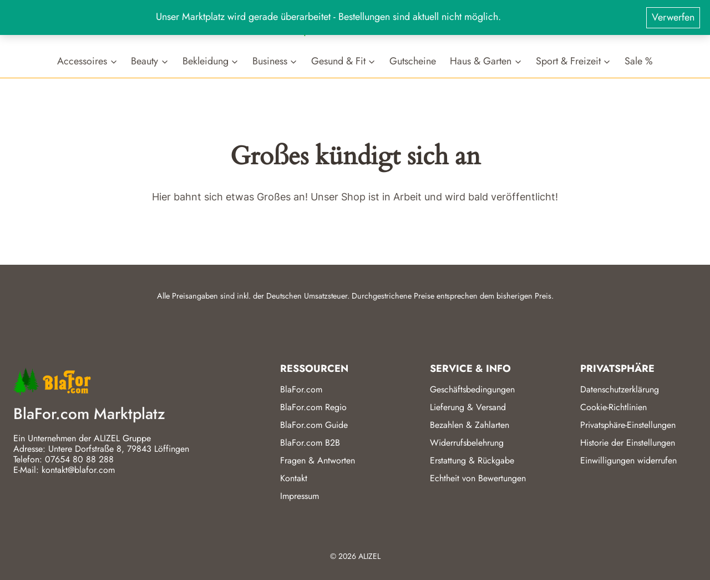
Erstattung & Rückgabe (472, 460)
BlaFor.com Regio (313, 407)
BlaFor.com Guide (314, 424)
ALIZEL (369, 556)
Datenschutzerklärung (619, 389)
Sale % (639, 61)
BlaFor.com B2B (310, 442)
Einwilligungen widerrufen (628, 460)
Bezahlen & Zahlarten (469, 424)
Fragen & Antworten (317, 460)
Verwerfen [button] (673, 17)
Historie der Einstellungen (627, 442)
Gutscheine (412, 61)
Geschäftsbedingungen (472, 389)
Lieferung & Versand (468, 407)
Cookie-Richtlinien (613, 407)
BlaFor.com (301, 389)
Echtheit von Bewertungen (478, 478)
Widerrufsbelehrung (467, 442)
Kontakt (293, 478)
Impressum (299, 496)
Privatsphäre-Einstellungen (628, 424)
